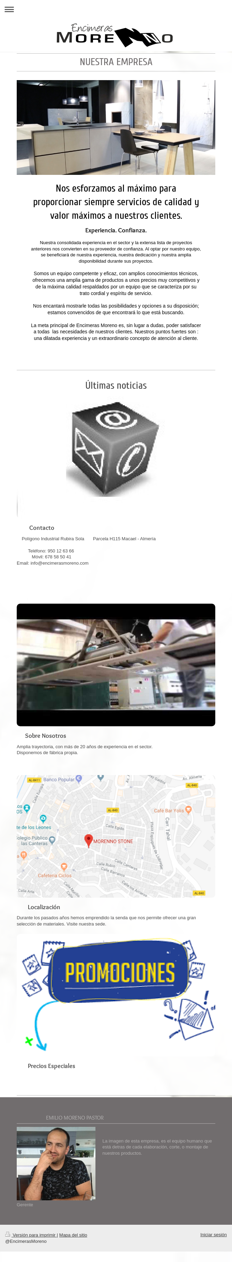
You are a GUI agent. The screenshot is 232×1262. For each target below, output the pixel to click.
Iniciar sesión (213, 1234)
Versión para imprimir (31, 1235)
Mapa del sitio (73, 1235)
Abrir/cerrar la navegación (116, 9)
